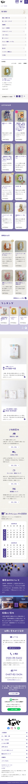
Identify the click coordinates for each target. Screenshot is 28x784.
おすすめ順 (13, 63)
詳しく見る (14, 447)
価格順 (19, 63)
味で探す (5, 5)
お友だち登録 (14, 709)
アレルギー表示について (7, 750)
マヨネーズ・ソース (7, 31)
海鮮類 (3, 24)
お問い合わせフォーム (14, 648)
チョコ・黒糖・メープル (8, 41)
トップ (2, 5)
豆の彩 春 (18, 186)
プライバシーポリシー (5, 766)
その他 (3, 55)
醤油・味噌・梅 (6, 17)
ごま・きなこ (5, 34)
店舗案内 (3, 757)
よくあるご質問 (14, 693)
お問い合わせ (4, 746)
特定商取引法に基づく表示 (6, 765)
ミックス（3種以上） (7, 51)
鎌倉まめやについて (6, 753)
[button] (26, 328)
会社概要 (3, 768)
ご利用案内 (4, 732)
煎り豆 (3, 48)
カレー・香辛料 (6, 28)
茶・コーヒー (5, 38)
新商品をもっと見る (19, 298)
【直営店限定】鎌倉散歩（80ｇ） (4, 319)
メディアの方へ (5, 761)
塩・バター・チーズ (7, 21)
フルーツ (4, 45)
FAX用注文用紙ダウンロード (14, 679)
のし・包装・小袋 (5, 736)
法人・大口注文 (5, 739)
